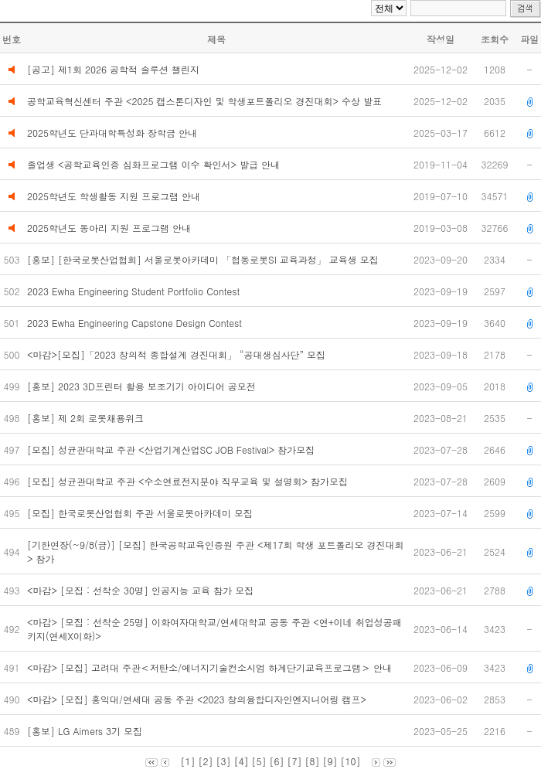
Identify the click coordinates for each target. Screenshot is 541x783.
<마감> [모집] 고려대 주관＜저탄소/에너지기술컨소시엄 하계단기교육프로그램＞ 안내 (211, 667)
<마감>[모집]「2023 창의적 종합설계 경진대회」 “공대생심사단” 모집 (177, 354)
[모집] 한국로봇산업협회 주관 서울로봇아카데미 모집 (141, 512)
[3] (223, 761)
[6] (277, 761)
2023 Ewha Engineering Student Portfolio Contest (135, 291)
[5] (258, 761)
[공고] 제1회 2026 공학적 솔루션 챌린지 (113, 69)
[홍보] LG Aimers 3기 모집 (86, 730)
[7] (295, 761)
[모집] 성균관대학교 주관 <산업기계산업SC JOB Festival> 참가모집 (172, 449)
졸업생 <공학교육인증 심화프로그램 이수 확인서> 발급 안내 (153, 164)
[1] (187, 761)
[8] (312, 761)
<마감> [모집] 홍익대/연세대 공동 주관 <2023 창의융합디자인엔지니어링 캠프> (198, 699)
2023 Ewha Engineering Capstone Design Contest (136, 322)
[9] (330, 761)
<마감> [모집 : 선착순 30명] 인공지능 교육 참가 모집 (142, 590)
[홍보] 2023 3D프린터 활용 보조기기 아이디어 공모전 (143, 386)
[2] (205, 761)
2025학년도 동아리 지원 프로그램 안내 (109, 227)
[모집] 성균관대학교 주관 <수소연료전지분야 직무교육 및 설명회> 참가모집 (189, 481)
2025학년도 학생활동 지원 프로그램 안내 (113, 196)
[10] (351, 761)
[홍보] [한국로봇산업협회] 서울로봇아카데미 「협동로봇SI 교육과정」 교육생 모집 (204, 259)
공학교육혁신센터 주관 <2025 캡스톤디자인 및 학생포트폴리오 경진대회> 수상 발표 (204, 100)
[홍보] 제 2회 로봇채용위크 (87, 417)
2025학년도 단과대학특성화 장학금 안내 (112, 132)
